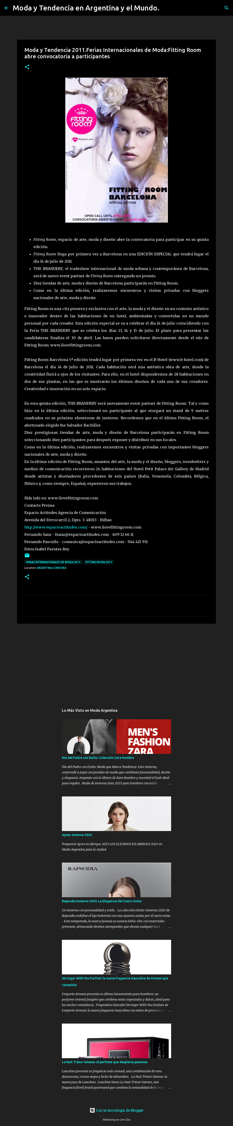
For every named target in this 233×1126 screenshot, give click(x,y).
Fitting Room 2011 (99, 562)
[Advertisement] (116, 662)
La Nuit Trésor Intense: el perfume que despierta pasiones (104, 1062)
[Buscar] (166, 8)
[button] (27, 67)
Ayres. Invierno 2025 (77, 835)
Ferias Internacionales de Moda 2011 (53, 562)
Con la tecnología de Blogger (117, 1110)
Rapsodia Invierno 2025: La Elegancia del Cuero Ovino (102, 901)
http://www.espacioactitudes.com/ (55, 527)
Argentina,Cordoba (51, 567)
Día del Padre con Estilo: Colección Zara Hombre (98, 758)
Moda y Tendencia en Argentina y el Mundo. (86, 8)
